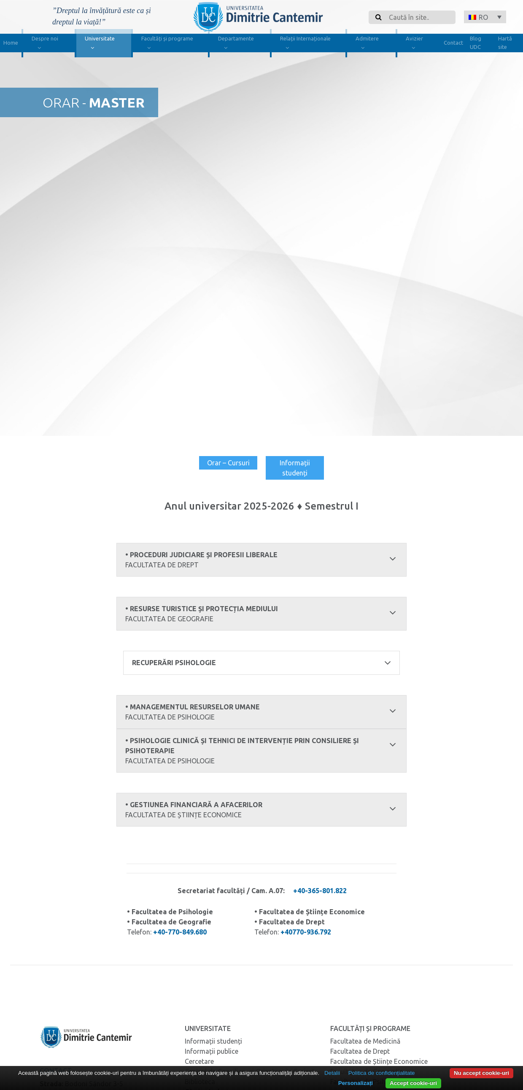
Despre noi (45, 44)
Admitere (367, 44)
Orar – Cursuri (228, 463)
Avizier (414, 44)
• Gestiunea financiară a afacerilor (261, 809)
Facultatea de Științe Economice (379, 1061)
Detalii (332, 1073)
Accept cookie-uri (413, 1083)
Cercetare (199, 1061)
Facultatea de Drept (360, 1051)
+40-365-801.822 (320, 890)
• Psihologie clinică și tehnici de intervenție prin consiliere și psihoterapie (261, 750)
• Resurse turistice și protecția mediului (261, 613)
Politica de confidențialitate (381, 1073)
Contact (453, 43)
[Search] (419, 17)
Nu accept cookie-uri (481, 1073)
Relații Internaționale (305, 44)
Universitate (100, 44)
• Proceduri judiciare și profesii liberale (261, 559)
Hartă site (505, 42)
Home (10, 43)
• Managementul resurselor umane (261, 712)
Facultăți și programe (167, 44)
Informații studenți (295, 468)
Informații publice (211, 1051)
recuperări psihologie (261, 662)
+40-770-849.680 (180, 931)
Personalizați (355, 1083)
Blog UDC (475, 42)
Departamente (236, 44)
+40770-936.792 (305, 931)
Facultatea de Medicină (365, 1040)
